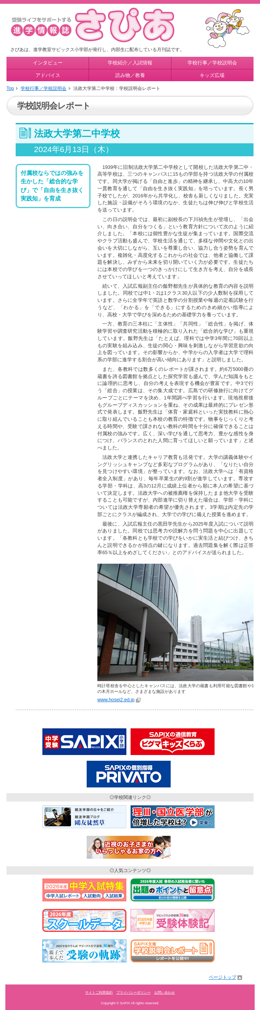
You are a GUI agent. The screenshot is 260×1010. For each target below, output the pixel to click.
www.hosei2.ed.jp (115, 699)
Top (10, 88)
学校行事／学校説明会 (212, 63)
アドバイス (48, 75)
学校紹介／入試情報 (130, 63)
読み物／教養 (130, 75)
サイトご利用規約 (99, 992)
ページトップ (222, 977)
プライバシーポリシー (133, 992)
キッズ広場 (212, 75)
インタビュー (48, 63)
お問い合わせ (164, 992)
